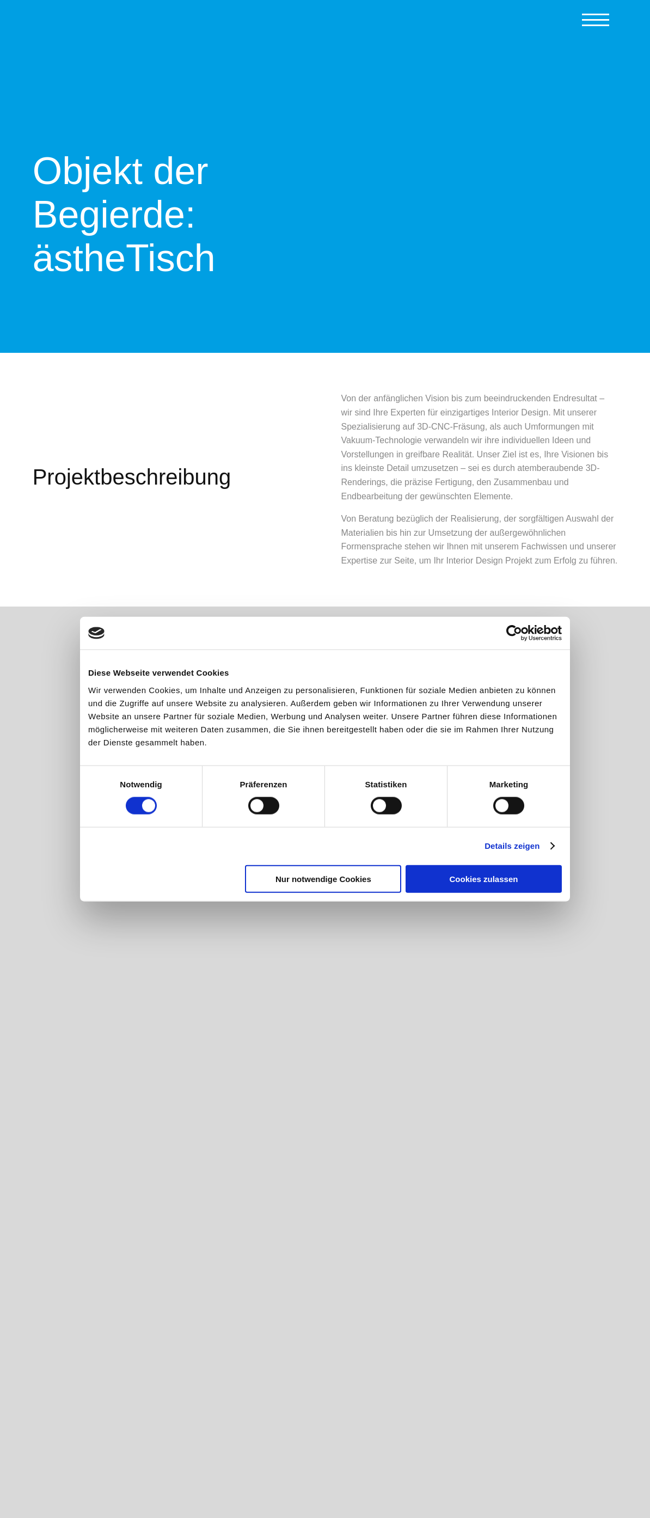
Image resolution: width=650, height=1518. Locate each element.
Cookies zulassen (484, 878)
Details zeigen (512, 845)
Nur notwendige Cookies (323, 878)
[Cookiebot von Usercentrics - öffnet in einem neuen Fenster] (514, 633)
